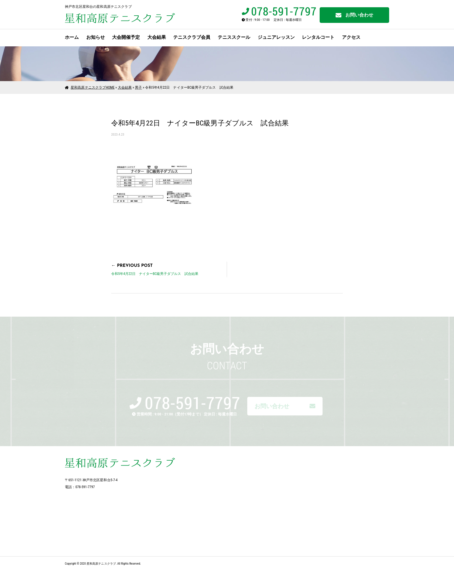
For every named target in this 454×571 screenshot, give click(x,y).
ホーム (72, 37)
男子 (138, 87)
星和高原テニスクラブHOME (93, 87)
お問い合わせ (355, 15)
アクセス (351, 37)
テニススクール (234, 37)
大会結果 (156, 37)
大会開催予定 (126, 37)
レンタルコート (318, 37)
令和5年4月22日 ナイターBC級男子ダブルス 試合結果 (154, 274)
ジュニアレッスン (276, 37)
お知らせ (95, 37)
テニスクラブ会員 (191, 37)
